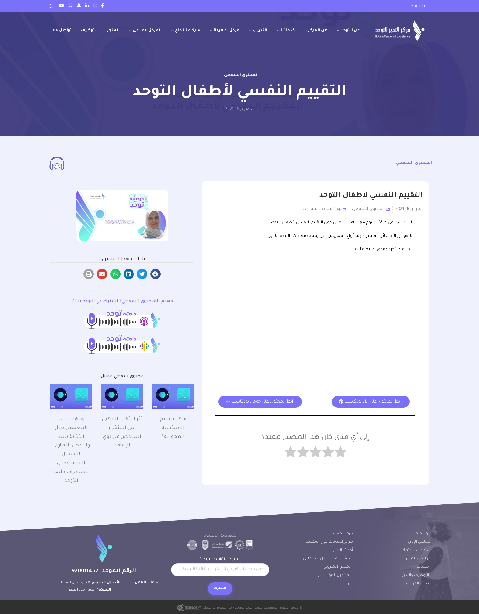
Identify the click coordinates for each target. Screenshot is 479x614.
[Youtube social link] (61, 6)
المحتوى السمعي (241, 75)
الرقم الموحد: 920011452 (103, 571)
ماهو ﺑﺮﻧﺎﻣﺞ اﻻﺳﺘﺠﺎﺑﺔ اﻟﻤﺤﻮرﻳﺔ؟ (173, 428)
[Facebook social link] (102, 6)
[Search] (51, 6)
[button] (155, 274)
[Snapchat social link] (79, 6)
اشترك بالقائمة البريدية (220, 566)
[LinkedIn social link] (87, 6)
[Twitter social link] (70, 6)
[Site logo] (399, 30)
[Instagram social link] (95, 6)
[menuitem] (418, 6)
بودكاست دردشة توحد (321, 209)
